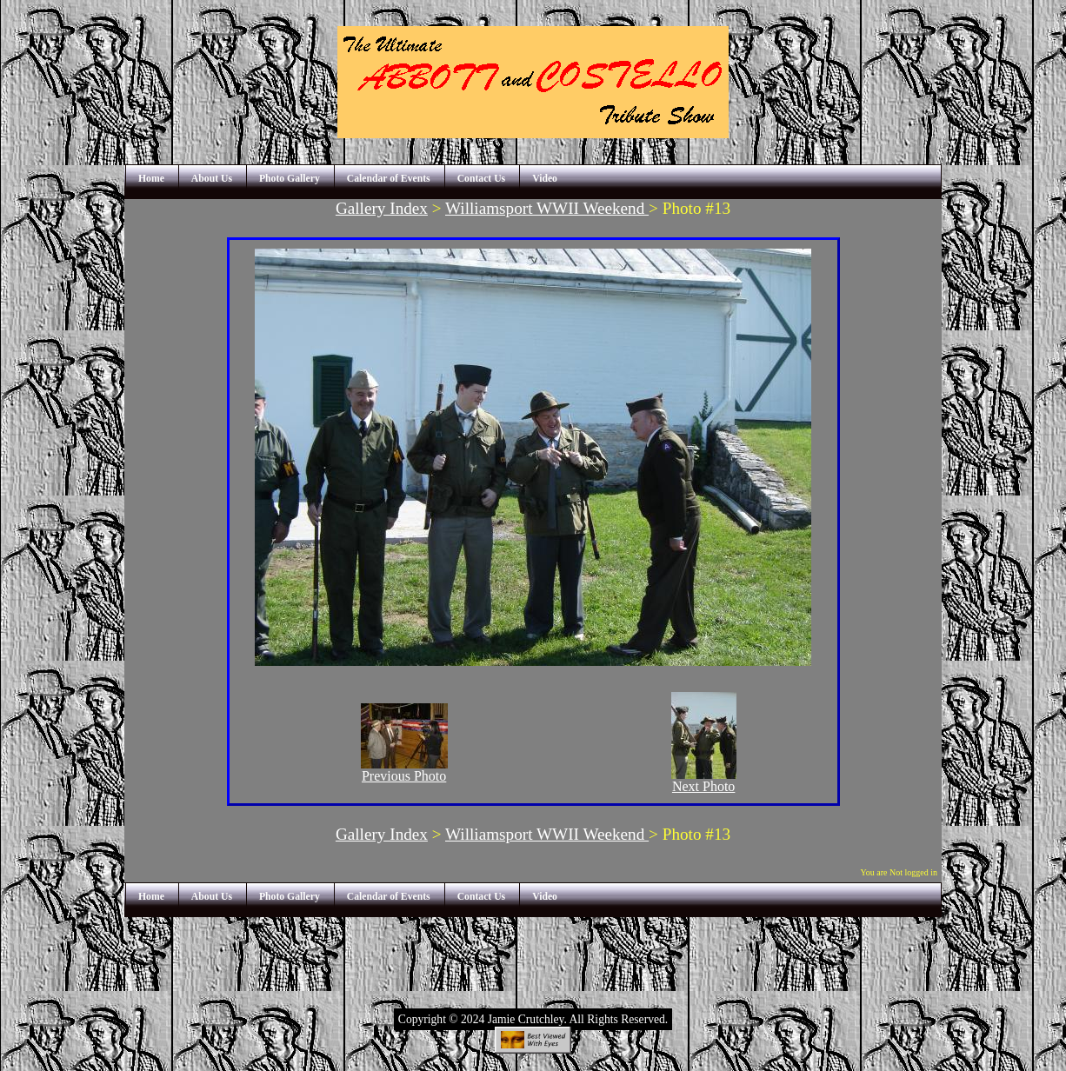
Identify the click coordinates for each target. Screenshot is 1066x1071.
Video (544, 178)
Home (151, 178)
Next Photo (703, 780)
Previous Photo (404, 769)
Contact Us (481, 178)
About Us (211, 178)
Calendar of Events (388, 178)
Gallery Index (382, 208)
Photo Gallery (289, 178)
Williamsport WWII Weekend (547, 208)
